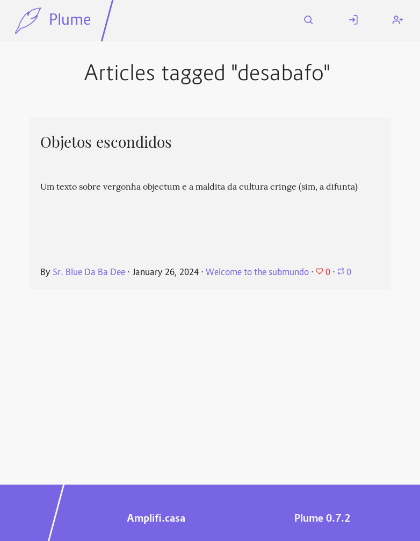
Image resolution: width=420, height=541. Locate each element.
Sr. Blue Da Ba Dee (89, 273)
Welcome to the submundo (258, 273)
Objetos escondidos (106, 142)
